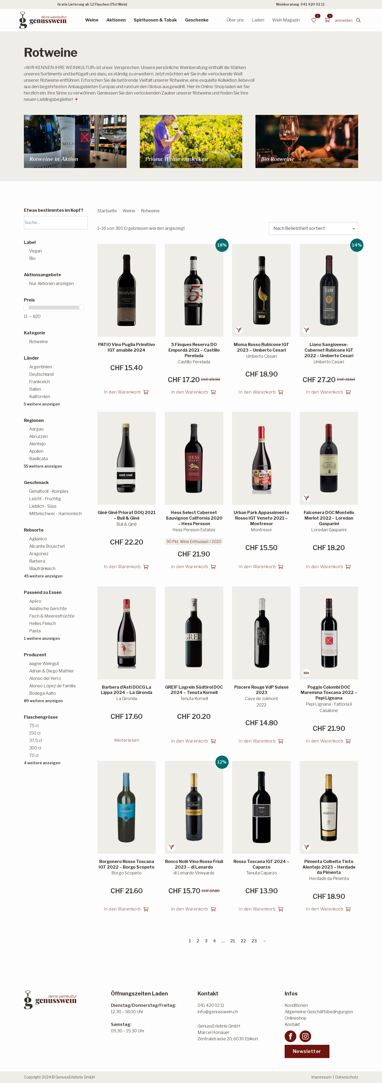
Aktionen (116, 20)
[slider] (26, 307)
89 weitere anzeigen (43, 700)
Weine (91, 20)
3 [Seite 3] (206, 940)
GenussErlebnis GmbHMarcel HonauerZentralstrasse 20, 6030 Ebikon (228, 1032)
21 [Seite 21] (232, 940)
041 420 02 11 (313, 4)
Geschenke (197, 20)
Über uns (235, 20)
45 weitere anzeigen (43, 576)
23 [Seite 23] (254, 940)
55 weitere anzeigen (43, 466)
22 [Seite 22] (243, 940)
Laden (258, 20)
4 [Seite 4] (214, 940)
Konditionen (296, 1005)
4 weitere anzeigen (42, 763)
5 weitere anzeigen (42, 404)
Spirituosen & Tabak (155, 20)
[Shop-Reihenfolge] (313, 228)
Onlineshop (295, 1018)
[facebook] (290, 1036)
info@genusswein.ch (218, 1011)
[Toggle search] (358, 20)
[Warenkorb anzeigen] (327, 20)
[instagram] (305, 1036)
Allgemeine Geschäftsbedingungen (319, 1011)
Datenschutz (346, 1077)
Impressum (321, 1077)
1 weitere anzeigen (42, 638)
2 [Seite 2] (198, 940)
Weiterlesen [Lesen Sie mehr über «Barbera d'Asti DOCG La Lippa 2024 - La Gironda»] (127, 740)
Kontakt (292, 1024)
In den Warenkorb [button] (122, 392)
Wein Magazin (286, 20)
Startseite (107, 210)
